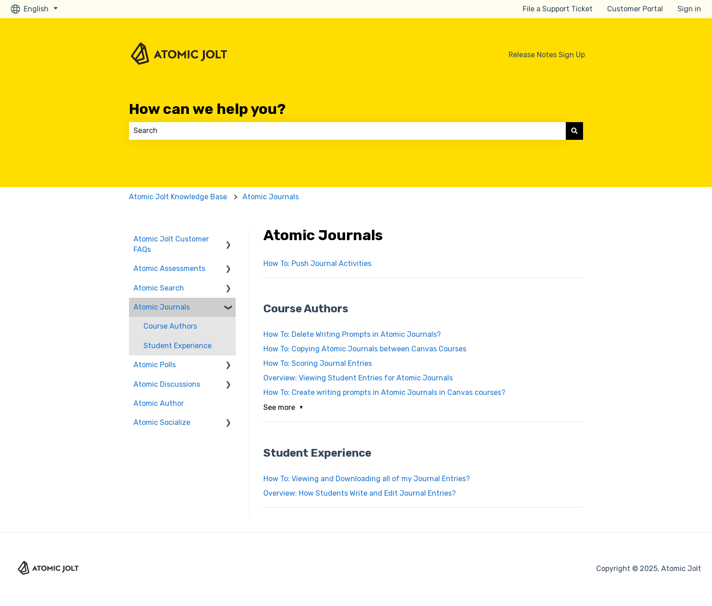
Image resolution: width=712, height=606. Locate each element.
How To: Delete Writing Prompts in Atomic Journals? (352, 334)
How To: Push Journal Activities (317, 263)
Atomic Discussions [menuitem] (167, 384)
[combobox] (347, 130)
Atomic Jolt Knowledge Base (178, 196)
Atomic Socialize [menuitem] (162, 422)
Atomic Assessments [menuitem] (169, 268)
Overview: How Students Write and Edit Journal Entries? (359, 493)
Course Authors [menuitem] (170, 326)
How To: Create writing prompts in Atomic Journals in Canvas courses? (384, 392)
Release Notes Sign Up (547, 54)
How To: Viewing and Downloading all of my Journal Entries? (366, 478)
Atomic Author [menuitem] (159, 403)
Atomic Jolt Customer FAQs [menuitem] (171, 244)
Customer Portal (635, 9)
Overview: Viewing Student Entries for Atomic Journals (358, 378)
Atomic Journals (270, 196)
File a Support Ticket (558, 9)
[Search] (574, 130)
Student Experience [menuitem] (177, 345)
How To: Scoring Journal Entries (317, 363)
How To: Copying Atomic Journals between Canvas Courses (364, 349)
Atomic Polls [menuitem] (155, 364)
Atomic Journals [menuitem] (162, 307)
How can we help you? (207, 109)
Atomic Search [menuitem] (159, 288)
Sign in (689, 9)
